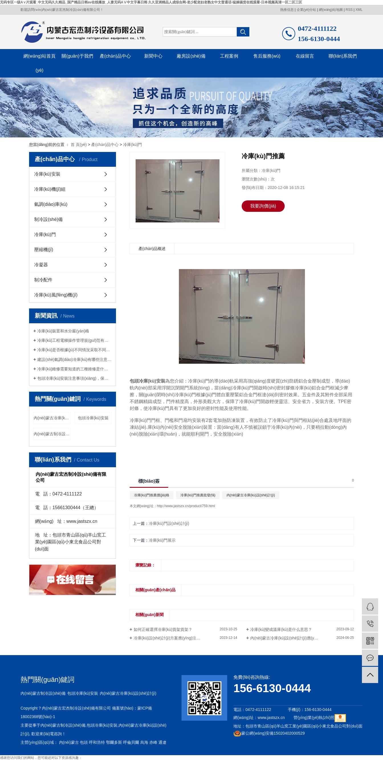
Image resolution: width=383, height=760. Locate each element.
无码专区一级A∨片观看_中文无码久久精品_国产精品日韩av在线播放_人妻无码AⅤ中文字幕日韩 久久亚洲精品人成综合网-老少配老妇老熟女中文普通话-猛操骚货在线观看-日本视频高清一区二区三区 (151, 2)
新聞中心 (153, 56)
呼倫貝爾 (131, 742)
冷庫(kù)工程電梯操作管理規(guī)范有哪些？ (74, 340)
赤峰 (153, 742)
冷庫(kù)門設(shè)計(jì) (169, 523)
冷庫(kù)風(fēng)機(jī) (56, 294)
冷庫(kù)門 (132, 144)
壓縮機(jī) (43, 249)
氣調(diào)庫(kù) (50, 204)
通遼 (162, 742)
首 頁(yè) (79, 144)
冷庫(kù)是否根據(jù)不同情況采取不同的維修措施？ (74, 350)
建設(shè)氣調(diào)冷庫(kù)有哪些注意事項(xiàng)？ (74, 359)
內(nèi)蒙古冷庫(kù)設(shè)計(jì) (52, 418)
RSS (349, 10)
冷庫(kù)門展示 (162, 540)
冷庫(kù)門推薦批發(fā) (197, 495)
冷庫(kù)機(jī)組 (50, 189)
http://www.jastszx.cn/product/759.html (186, 506)
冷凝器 (41, 264)
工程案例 (229, 56)
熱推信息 (287, 10)
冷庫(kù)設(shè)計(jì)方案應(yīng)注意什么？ (173, 638)
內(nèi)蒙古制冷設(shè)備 (52, 434)
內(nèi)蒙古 (69, 742)
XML (358, 10)
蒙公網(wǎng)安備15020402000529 (269, 733)
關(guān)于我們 (77, 56)
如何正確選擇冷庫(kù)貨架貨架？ (163, 629)
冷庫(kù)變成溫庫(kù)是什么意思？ (281, 629)
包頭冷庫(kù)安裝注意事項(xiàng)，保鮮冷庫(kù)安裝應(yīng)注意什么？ (74, 378)
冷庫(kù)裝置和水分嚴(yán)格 (63, 331)
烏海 (144, 742)
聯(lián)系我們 (343, 56)
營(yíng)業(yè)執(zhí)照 (314, 717)
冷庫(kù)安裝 (47, 174)
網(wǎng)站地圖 (331, 10)
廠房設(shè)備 (191, 56)
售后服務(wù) (266, 56)
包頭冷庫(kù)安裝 (93, 418)
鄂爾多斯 (114, 742)
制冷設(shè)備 (48, 219)
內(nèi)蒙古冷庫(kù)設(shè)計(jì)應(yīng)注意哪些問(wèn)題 (302, 638)
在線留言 (305, 56)
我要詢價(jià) (263, 206)
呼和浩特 (97, 742)
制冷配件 (43, 279)
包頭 (84, 742)
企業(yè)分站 (306, 10)
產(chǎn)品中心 (115, 56)
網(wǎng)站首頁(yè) (39, 63)
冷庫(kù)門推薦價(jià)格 (152, 495)
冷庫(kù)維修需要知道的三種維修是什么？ (74, 369)
